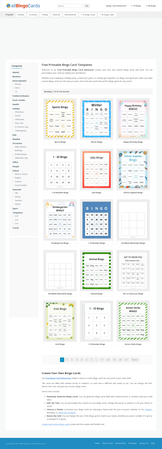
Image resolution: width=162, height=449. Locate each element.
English (18, 177)
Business (17, 76)
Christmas (19, 111)
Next (135, 359)
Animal (16, 72)
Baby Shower (20, 146)
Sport (15, 208)
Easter (18, 115)
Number (21, 14)
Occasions (33, 14)
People (16, 166)
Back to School (21, 173)
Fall (16, 192)
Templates (18, 212)
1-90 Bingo (151, 5)
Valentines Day (21, 157)
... (96, 359)
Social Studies (21, 185)
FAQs (153, 443)
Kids (15, 134)
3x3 (16, 216)
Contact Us (143, 443)
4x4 (16, 219)
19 (114, 359)
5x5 (16, 223)
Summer (18, 200)
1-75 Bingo (136, 5)
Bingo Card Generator (116, 5)
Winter (18, 204)
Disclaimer (133, 443)
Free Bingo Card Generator (58, 378)
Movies (18, 84)
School (16, 170)
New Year (19, 123)
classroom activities (67, 412)
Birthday (18, 150)
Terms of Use (107, 443)
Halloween (19, 119)
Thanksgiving (20, 130)
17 (102, 359)
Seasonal (56, 14)
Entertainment (70, 14)
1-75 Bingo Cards (88, 14)
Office (15, 162)
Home (97, 443)
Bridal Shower (21, 154)
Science (18, 181)
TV (16, 91)
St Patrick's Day (21, 126)
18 (108, 359)
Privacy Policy (120, 443)
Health (16, 104)
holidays (148, 409)
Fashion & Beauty (21, 95)
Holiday (45, 14)
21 (126, 359)
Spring (17, 196)
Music (17, 87)
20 (120, 359)
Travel (16, 227)
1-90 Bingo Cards (107, 14)
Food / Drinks (19, 100)
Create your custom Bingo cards (56, 424)
